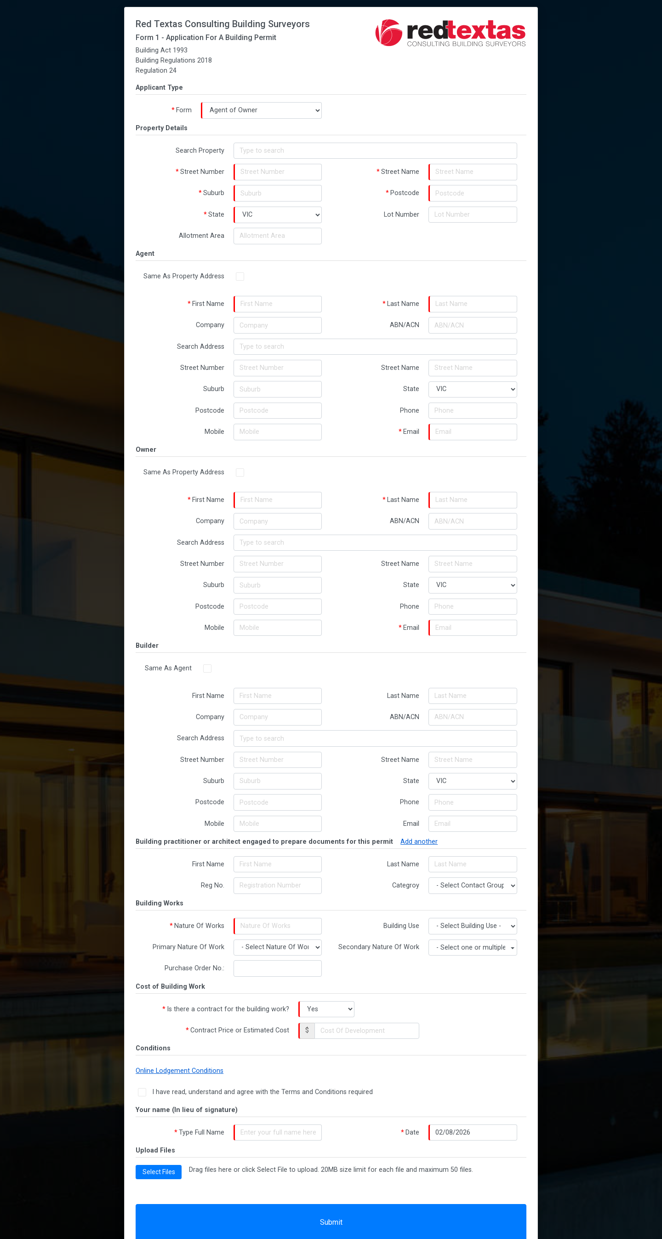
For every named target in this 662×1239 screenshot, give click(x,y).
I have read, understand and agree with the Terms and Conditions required (266, 1098)
